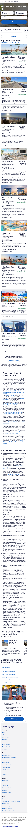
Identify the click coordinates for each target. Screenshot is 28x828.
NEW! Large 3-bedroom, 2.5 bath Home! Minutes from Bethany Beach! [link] (14, 467)
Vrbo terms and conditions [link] (7, 787)
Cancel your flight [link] (5, 803)
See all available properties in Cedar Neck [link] (10, 42)
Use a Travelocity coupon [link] (7, 808)
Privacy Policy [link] (5, 780)
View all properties (14, 360)
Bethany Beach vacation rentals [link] (8, 674)
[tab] (6, 667)
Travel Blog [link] (4, 774)
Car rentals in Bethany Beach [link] (8, 680)
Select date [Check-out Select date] (21, 13)
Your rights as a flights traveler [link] (8, 810)
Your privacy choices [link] (6, 792)
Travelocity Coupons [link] (6, 769)
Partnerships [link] (4, 739)
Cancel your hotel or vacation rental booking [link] (11, 801)
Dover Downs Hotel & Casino (17, 431)
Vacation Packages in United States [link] (9, 760)
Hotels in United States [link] (6, 755)
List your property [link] (5, 737)
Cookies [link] (4, 783)
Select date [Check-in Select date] (7, 13)
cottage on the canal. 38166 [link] (14, 474)
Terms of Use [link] (5, 785)
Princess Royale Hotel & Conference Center (13, 405)
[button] (14, 661)
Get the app (14, 719)
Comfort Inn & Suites (13, 421)
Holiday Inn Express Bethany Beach (13, 390)
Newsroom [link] (4, 741)
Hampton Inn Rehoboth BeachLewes (13, 412)
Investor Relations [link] (6, 744)
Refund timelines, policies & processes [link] (10, 806)
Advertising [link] (4, 749)
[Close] (26, 815)
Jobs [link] (3, 734)
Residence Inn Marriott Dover (11, 433)
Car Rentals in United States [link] (7, 764)
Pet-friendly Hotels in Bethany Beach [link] (9, 677)
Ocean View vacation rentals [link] (8, 671)
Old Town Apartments (10, 395)
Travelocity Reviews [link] (6, 767)
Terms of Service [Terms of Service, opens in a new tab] (14, 826)
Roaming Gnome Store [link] (6, 746)
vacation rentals (17, 31)
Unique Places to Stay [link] (6, 772)
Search (14, 22)
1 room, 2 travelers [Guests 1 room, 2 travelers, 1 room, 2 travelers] (9, 18)
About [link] (3, 732)
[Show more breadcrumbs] (2, 1)
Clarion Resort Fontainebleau (11, 403)
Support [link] (4, 798)
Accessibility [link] (4, 790)
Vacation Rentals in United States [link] (9, 757)
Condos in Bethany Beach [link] (7, 682)
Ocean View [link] (7, 1)
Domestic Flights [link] (5, 762)
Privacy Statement (6, 826)
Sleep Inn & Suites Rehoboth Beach (11, 413)
